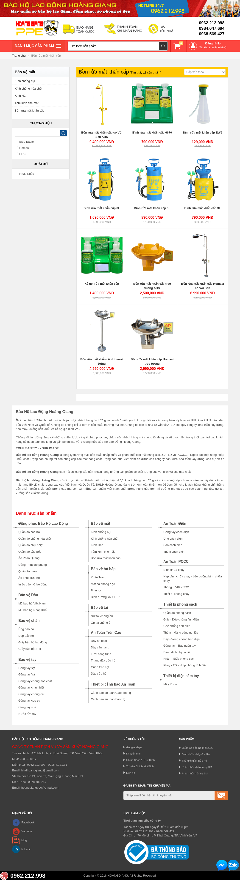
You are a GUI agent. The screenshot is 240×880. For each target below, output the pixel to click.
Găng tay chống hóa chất (35, 681)
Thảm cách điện (173, 551)
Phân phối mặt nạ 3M (195, 773)
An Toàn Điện (174, 523)
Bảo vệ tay (27, 659)
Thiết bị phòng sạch (180, 604)
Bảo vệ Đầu (28, 595)
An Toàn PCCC (176, 561)
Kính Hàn (21, 95)
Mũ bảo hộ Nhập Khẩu (33, 610)
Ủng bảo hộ (26, 629)
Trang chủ (19, 55)
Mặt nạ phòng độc (103, 584)
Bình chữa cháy (173, 569)
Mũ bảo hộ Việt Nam (32, 603)
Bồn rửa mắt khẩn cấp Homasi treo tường (152, 362)
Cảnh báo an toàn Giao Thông (111, 692)
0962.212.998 (211, 23)
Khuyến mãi (133, 753)
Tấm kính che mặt (27, 103)
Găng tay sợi (26, 668)
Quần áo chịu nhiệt (30, 545)
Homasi (22, 148)
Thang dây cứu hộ (103, 660)
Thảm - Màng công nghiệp (180, 632)
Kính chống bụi (25, 81)
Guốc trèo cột (100, 667)
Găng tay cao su (29, 700)
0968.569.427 (211, 34)
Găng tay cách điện (176, 532)
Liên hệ (130, 772)
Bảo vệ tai (99, 607)
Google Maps (134, 747)
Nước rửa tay (27, 714)
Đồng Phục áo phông (32, 564)
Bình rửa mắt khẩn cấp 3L (202, 208)
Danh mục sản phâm (37, 46)
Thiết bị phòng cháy (176, 594)
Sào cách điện (172, 545)
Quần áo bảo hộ (29, 532)
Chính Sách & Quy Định (140, 759)
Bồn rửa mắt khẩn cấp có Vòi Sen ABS (101, 135)
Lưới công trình (101, 654)
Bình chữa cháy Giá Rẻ (196, 754)
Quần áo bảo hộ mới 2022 (197, 747)
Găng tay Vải (27, 674)
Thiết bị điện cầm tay (181, 676)
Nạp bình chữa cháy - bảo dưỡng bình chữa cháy (192, 578)
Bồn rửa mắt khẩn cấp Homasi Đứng (101, 362)
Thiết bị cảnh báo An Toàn (113, 684)
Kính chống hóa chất (28, 88)
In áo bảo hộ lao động (32, 584)
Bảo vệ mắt (100, 523)
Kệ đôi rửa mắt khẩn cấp (101, 283)
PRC (20, 154)
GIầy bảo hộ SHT (30, 648)
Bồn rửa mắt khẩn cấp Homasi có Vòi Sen (202, 286)
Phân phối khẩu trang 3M (197, 766)
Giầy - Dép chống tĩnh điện (181, 619)
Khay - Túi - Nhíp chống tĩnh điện (185, 665)
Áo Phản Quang (28, 558)
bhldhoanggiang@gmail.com (40, 770)
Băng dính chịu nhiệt (176, 652)
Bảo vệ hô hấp (103, 569)
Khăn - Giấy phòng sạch (179, 658)
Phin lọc (96, 590)
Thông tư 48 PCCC (176, 587)
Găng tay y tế (27, 707)
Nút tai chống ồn (102, 616)
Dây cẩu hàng (100, 647)
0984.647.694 (211, 28)
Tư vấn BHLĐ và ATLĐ (139, 766)
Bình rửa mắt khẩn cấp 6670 (152, 132)
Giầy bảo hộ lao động (32, 642)
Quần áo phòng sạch (177, 613)
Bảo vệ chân (29, 621)
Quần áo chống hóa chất (34, 538)
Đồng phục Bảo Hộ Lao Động (43, 523)
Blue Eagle (24, 141)
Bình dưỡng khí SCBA (105, 597)
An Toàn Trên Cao (106, 632)
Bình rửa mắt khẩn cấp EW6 (202, 132)
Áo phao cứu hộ (29, 577)
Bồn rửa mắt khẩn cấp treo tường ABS (152, 286)
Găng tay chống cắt (31, 694)
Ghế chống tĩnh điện (176, 626)
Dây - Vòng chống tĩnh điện (181, 639)
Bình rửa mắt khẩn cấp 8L (102, 208)
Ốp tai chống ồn (101, 622)
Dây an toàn (99, 640)
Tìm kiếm (163, 46)
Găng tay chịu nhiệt (31, 687)
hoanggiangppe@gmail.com (40, 787)
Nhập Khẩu (24, 173)
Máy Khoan (171, 684)
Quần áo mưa (27, 571)
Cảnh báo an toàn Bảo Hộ (108, 699)
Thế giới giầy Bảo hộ (194, 760)
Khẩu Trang (98, 577)
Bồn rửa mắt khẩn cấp (46, 55)
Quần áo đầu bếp (29, 551)
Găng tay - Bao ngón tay (179, 645)
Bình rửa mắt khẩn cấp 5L (152, 208)
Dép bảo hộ (26, 635)
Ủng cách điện (173, 538)
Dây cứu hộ (98, 673)
